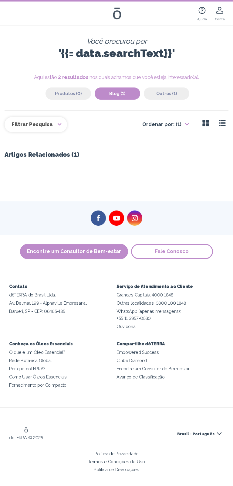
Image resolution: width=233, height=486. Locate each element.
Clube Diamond (131, 360)
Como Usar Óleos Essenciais (38, 376)
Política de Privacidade (116, 453)
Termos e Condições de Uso (116, 461)
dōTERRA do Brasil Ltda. (32, 294)
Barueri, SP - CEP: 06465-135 (37, 311)
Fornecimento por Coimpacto (37, 385)
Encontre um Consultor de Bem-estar (74, 251)
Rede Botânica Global (30, 360)
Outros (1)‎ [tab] (166, 93)
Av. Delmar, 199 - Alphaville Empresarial (48, 303)
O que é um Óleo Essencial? (37, 352)
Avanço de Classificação (140, 376)
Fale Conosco (172, 251)
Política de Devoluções (116, 469)
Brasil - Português (195, 434)
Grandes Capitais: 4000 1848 (145, 294)
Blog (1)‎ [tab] (117, 93)
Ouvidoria (125, 326)
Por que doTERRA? (27, 368)
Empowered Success (137, 352)
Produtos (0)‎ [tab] (68, 93)
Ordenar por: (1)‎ (161, 124)
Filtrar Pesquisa (33, 124)
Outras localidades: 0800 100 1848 (151, 303)
